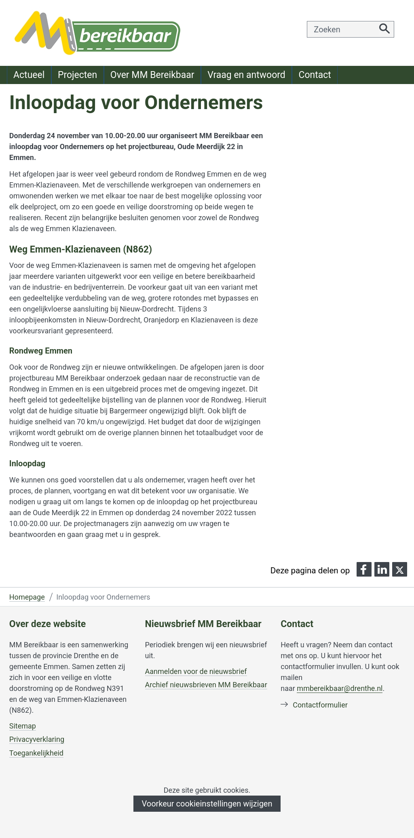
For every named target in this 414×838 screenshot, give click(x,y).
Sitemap (22, 726)
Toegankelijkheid (36, 753)
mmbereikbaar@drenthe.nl (339, 688)
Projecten (77, 74)
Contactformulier (320, 705)
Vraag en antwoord (246, 74)
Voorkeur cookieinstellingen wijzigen (207, 804)
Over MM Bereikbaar (152, 74)
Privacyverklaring (36, 739)
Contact (314, 74)
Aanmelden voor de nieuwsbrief (196, 671)
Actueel (28, 74)
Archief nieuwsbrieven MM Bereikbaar (206, 684)
